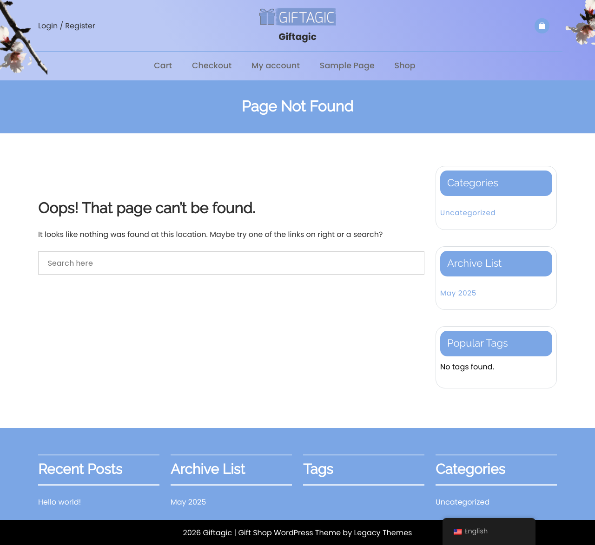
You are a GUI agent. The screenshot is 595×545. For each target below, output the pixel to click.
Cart (163, 65)
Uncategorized (468, 212)
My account (275, 65)
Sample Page (347, 65)
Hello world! (59, 501)
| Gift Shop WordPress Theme (287, 532)
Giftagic (297, 36)
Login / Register (66, 25)
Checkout (212, 65)
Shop (404, 65)
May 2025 (458, 292)
